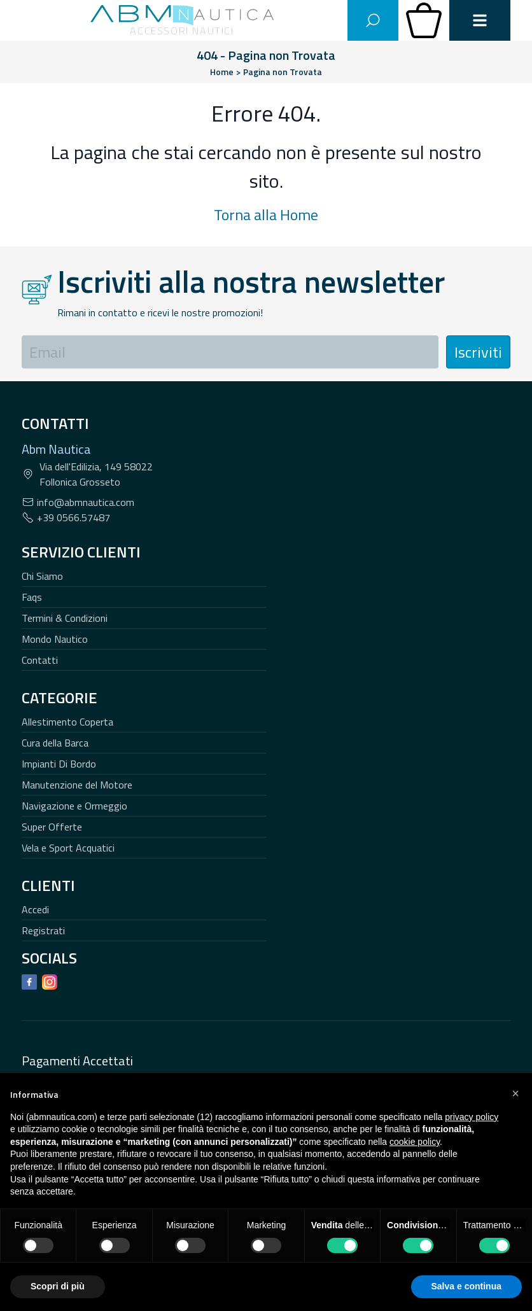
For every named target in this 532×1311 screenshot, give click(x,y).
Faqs (32, 597)
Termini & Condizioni (65, 618)
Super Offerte (52, 826)
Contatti (40, 660)
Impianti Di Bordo (59, 763)
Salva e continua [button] (466, 1286)
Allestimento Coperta (67, 721)
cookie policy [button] (414, 1142)
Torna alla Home (266, 214)
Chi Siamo (42, 576)
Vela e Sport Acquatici (68, 847)
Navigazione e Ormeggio (74, 805)
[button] (515, 1093)
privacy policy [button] (471, 1117)
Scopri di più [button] (58, 1286)
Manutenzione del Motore (77, 784)
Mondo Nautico (55, 639)
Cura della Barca (55, 742)
